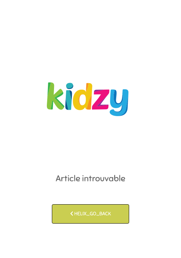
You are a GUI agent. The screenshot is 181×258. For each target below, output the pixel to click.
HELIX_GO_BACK (90, 214)
